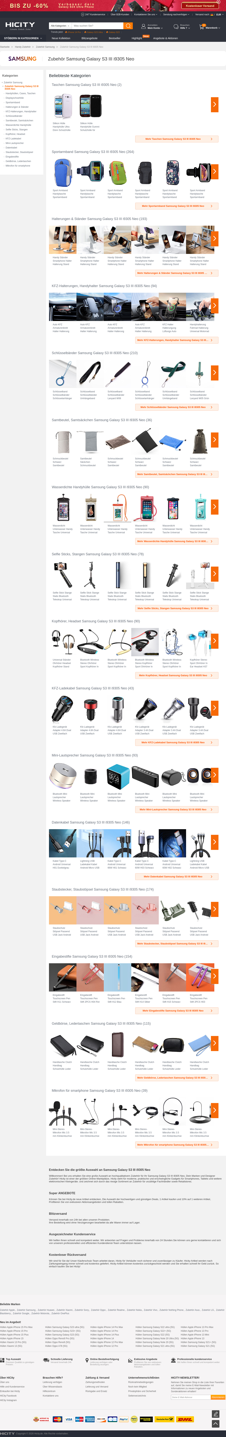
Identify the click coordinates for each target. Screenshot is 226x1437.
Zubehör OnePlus (60, 1313)
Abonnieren (218, 1397)
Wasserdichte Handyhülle (18, 125)
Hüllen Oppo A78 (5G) (56, 1346)
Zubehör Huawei (46, 1310)
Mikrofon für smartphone (18, 165)
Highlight (137, 38)
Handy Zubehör (23, 47)
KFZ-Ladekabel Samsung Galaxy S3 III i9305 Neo (89, 688)
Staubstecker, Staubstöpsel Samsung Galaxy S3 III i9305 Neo (98, 889)
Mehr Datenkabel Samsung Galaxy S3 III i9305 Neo (178, 876)
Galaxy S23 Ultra (93, 32)
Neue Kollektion (61, 38)
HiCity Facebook (8, 1395)
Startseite (5, 47)
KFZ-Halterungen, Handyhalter (21, 111)
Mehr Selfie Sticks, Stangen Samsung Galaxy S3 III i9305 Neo (175, 608)
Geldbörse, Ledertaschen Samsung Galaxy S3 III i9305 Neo (97, 1023)
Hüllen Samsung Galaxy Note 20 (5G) (154, 1342)
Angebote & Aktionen (165, 38)
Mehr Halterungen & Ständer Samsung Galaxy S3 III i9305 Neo (175, 273)
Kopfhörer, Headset (15, 134)
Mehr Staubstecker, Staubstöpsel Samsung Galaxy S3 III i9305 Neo (176, 943)
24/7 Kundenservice (95, 14)
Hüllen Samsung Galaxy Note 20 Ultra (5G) (157, 1338)
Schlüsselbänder (14, 116)
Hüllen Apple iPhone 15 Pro (14, 1331)
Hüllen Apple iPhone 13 (192, 1338)
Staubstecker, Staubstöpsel (19, 152)
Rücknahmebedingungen (140, 1382)
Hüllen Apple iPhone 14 (102, 1338)
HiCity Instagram (8, 1400)
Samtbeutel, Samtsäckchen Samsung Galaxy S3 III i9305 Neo (98, 420)
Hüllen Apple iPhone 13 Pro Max (197, 1327)
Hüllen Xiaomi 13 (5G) (11, 1346)
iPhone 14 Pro (73, 32)
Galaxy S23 (113, 32)
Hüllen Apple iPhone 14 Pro (104, 1331)
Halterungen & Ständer (17, 107)
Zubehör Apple (7, 1310)
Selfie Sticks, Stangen (17, 129)
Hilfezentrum (49, 1391)
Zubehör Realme (116, 1310)
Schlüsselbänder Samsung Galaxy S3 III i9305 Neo (90, 353)
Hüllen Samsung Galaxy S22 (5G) (153, 1334)
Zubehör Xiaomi (64, 1310)
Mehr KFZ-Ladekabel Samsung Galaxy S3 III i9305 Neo (177, 742)
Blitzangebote (90, 38)
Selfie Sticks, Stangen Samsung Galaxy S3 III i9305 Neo (94, 554)
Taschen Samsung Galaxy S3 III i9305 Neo (84, 85)
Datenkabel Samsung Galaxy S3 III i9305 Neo (86, 822)
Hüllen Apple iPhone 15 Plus (14, 1334)
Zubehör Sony (82, 1310)
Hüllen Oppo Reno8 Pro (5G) (59, 1338)
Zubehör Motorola (40, 1313)
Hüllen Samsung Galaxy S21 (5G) (198, 1346)
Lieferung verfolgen (52, 1382)
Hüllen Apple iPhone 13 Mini (195, 1334)
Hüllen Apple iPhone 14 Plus (104, 1334)
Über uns (4, 1382)
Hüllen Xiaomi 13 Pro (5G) (13, 1342)
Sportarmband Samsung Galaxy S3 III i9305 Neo (88, 152)
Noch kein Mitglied (137, 1386)
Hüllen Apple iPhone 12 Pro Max (106, 1342)
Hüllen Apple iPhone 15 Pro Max (16, 1327)
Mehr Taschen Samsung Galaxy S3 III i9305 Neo (179, 139)
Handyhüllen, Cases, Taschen (21, 93)
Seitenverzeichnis (137, 1395)
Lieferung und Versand (97, 1386)
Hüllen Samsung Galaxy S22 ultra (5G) (155, 1327)
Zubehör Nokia (134, 1310)
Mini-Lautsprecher (15, 143)
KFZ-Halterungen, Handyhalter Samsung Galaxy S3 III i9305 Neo (101, 286)
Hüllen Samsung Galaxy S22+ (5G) (153, 1331)
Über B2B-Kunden (120, 14)
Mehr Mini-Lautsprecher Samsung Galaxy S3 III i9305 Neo (176, 809)
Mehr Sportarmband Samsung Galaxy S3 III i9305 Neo (177, 206)
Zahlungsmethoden (95, 1382)
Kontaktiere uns (50, 1395)
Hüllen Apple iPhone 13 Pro (194, 1331)
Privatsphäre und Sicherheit (142, 1391)
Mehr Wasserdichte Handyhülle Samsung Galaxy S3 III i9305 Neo (175, 541)
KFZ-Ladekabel (13, 138)
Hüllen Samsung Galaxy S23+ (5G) (63, 1331)
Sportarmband (13, 102)
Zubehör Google (21, 1313)
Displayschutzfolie (15, 98)
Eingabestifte (12, 156)
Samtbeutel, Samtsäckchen (19, 120)
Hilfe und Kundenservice (12, 1386)
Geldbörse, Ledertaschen (18, 161)
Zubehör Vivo (150, 1310)
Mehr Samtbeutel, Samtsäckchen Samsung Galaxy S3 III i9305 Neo (176, 474)
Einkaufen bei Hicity (10, 1391)
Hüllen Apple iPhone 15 (12, 1338)
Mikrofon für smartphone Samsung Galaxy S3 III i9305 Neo (96, 1090)
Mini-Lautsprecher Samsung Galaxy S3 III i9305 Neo (91, 755)
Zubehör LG (208, 1310)
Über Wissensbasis (52, 1386)
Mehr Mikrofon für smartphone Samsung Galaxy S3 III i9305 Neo (175, 1144)
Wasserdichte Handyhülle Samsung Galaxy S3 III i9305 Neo (97, 487)
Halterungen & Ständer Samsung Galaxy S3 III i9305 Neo (95, 219)
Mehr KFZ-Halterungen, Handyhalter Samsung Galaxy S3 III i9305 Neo (177, 340)
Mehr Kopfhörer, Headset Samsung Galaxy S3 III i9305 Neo (176, 675)
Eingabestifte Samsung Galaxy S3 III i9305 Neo (87, 956)
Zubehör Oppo (98, 1310)
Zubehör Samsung (45, 47)
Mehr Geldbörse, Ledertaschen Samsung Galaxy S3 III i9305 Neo (175, 1077)
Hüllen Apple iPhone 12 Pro (104, 1346)
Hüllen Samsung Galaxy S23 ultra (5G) (64, 1327)
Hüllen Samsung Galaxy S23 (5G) (62, 1334)
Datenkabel (11, 147)
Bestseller (114, 38)
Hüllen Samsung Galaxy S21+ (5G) (198, 1342)
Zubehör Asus (193, 1310)
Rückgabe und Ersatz (96, 1391)
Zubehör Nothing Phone (171, 1310)
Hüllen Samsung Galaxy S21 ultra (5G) (155, 1346)
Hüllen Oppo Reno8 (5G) (57, 1342)
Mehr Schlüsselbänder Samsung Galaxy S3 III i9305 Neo (176, 407)
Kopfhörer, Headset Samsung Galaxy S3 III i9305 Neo (92, 621)
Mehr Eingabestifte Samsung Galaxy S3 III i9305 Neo (178, 1010)
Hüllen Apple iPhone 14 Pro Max (106, 1327)
